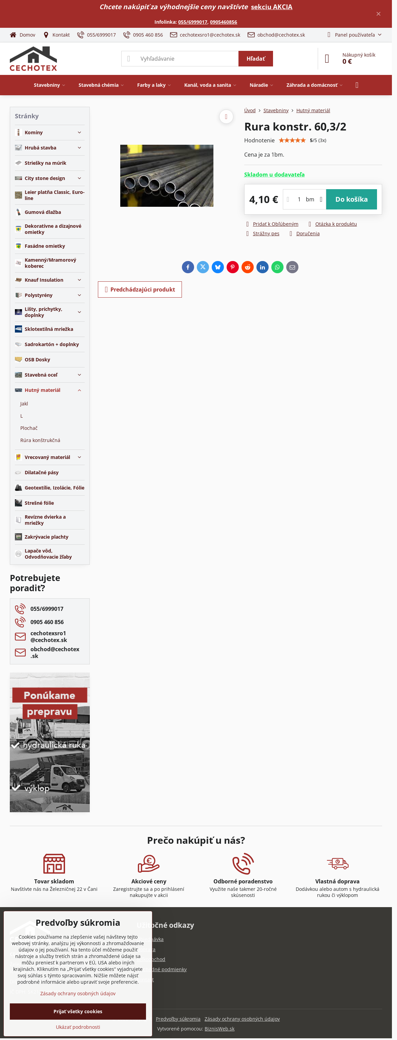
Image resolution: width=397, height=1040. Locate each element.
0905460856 (223, 22)
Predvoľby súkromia (178, 1019)
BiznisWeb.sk (219, 1028)
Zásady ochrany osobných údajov (242, 1019)
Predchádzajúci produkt (140, 289)
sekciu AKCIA (271, 6)
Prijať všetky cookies (78, 1011)
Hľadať (256, 58)
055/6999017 (192, 22)
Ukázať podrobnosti (78, 1027)
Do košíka (351, 199)
